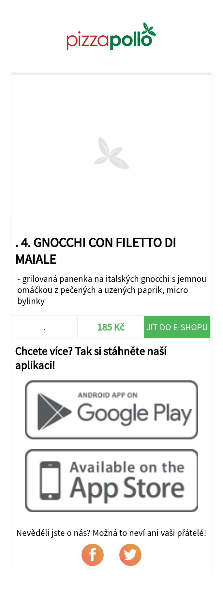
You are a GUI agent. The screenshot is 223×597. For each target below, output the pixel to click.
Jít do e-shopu (177, 327)
